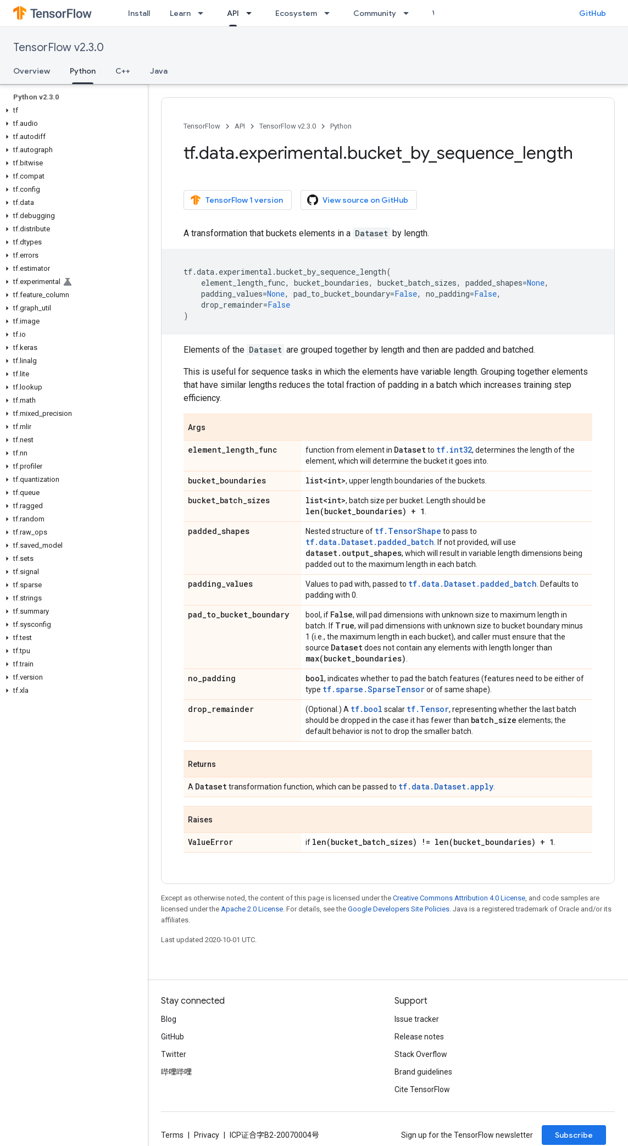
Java (159, 71)
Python (341, 126)
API (240, 126)
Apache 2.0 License (252, 909)
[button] (71, 110)
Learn (180, 13)
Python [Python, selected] (83, 71)
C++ (122, 71)
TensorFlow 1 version (236, 199)
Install (139, 13)
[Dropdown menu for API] (252, 13)
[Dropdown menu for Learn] (204, 13)
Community (374, 13)
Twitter (173, 1054)
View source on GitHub (357, 199)
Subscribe (574, 1135)
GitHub (592, 13)
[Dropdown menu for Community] (409, 13)
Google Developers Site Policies (398, 909)
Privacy (206, 1135)
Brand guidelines (423, 1071)
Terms (172, 1135)
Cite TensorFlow (422, 1089)
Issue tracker (416, 1019)
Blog (168, 1019)
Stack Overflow (420, 1054)
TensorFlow (202, 126)
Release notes (419, 1036)
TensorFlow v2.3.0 (58, 47)
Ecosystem (296, 13)
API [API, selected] (233, 13)
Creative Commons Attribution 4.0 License (459, 898)
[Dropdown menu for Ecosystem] (330, 13)
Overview (31, 71)
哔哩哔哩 (176, 1071)
